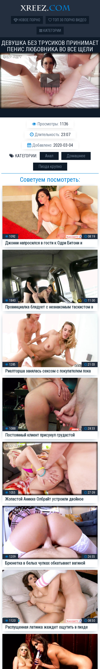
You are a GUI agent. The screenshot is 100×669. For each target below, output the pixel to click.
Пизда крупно (50, 166)
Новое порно (27, 20)
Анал (49, 155)
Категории (50, 30)
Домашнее (76, 155)
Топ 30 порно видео (67, 20)
